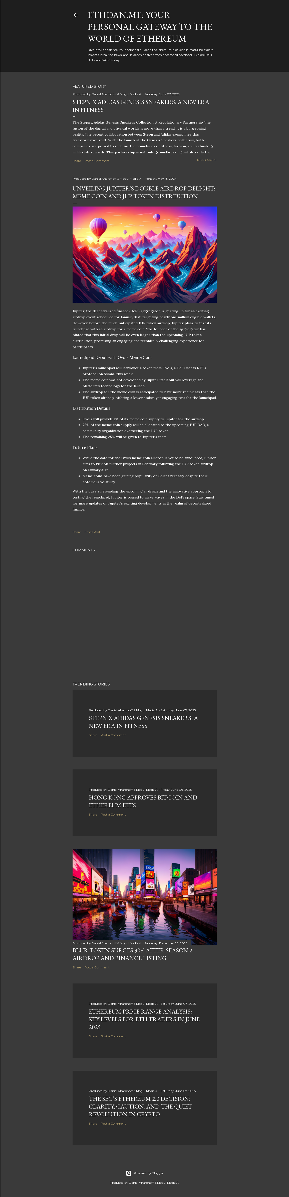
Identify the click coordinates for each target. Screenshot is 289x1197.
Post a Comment (97, 161)
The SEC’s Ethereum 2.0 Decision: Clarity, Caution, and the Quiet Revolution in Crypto (140, 1106)
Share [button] (77, 161)
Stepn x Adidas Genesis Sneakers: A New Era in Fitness (143, 722)
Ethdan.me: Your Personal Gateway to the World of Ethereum (150, 26)
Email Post (92, 532)
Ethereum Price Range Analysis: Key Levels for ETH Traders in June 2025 (144, 1019)
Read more (207, 160)
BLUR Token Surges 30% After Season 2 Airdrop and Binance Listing (132, 954)
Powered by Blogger (144, 1173)
